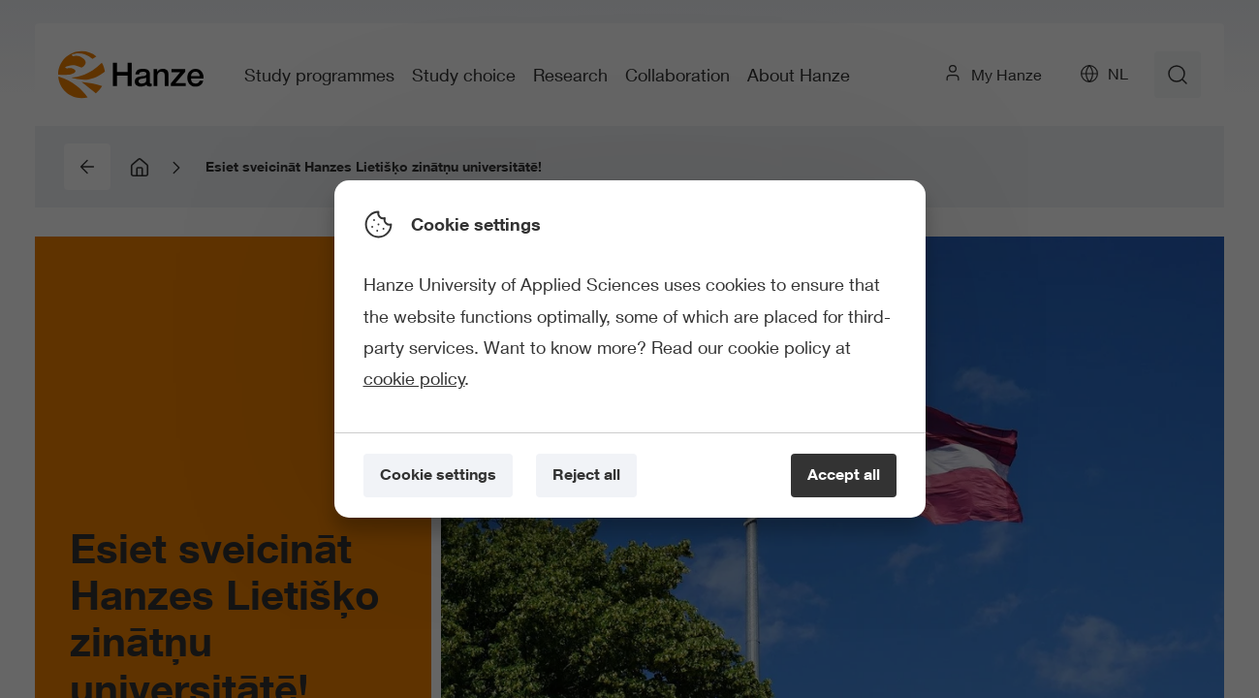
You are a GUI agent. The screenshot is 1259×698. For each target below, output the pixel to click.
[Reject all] (586, 475)
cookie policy (414, 378)
